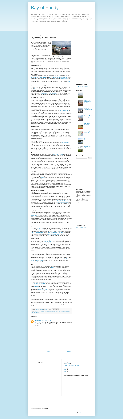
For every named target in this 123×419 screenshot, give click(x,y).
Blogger (79, 412)
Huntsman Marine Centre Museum (39, 77)
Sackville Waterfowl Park (63, 200)
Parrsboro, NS (40, 228)
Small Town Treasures (86, 139)
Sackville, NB (65, 195)
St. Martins (39, 99)
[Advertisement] (59, 28)
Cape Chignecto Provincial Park (38, 283)
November (67, 363)
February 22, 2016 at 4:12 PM (45, 320)
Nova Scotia (46, 301)
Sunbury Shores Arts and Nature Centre (58, 77)
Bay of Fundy (45, 7)
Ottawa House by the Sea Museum (55, 232)
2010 (65, 371)
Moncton (43, 177)
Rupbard (37, 320)
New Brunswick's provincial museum (49, 93)
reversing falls (56, 88)
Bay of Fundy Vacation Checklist (88, 109)
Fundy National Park (63, 110)
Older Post (69, 351)
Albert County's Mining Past (87, 124)
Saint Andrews (64, 78)
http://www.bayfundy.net (83, 86)
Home (48, 351)
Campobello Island (42, 289)
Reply (36, 327)
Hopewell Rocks (55, 311)
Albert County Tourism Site (87, 132)
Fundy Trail (54, 99)
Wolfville (41, 285)
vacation (38, 312)
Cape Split (36, 286)
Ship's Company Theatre (54, 234)
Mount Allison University (62, 202)
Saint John (36, 88)
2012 (65, 368)
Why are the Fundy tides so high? (88, 116)
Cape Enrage (65, 142)
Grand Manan (38, 67)
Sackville (60, 311)
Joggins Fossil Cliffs (35, 215)
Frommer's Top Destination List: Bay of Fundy (87, 101)
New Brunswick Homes (81, 227)
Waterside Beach (87, 93)
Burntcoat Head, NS (48, 241)
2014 (65, 362)
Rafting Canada (39, 260)
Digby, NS (53, 267)
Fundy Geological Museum (37, 232)
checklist (36, 311)
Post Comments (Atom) (41, 354)
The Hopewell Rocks (58, 154)
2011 (65, 369)
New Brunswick (37, 301)
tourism (35, 312)
